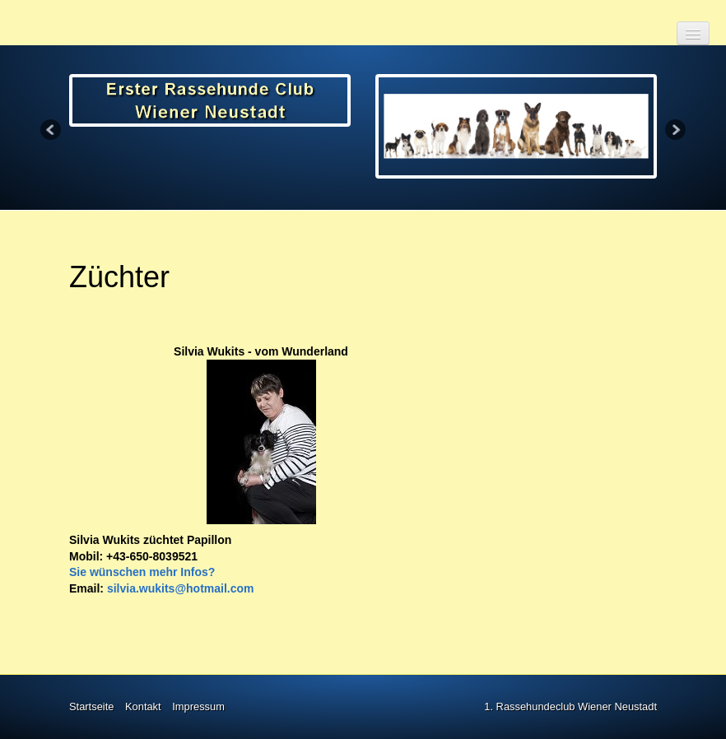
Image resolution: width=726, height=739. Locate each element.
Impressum (198, 706)
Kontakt (143, 706)
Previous (52, 131)
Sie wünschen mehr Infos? (142, 572)
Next (674, 131)
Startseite (91, 706)
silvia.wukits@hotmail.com (180, 588)
